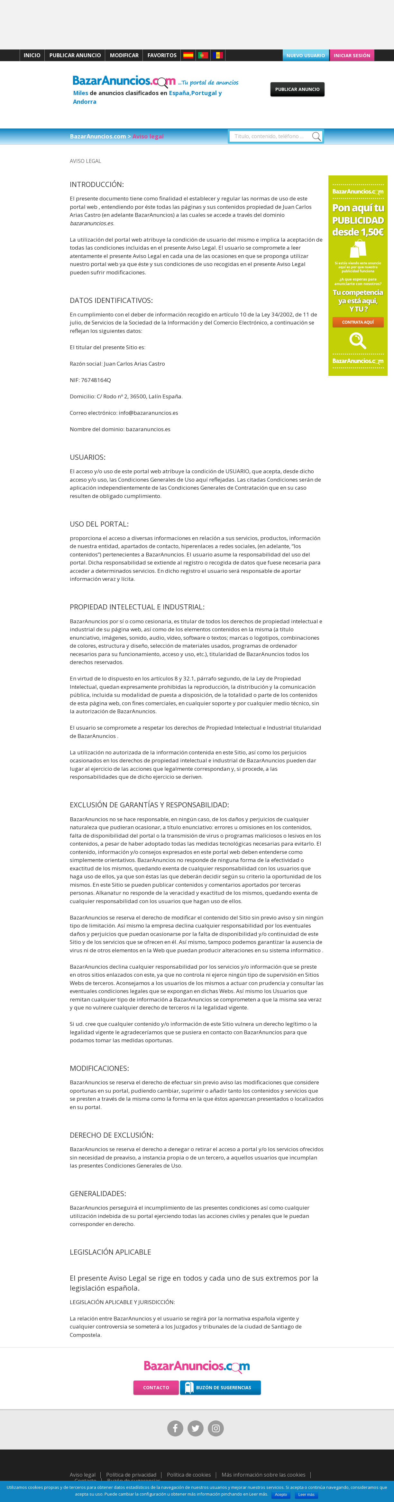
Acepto (281, 1494)
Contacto (156, 1387)
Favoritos (162, 55)
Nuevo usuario (309, 55)
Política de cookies (189, 1473)
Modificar (124, 55)
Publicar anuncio (75, 55)
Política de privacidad (131, 1473)
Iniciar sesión (354, 55)
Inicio (32, 55)
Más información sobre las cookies (264, 1473)
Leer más (306, 1494)
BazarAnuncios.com (98, 136)
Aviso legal (83, 1473)
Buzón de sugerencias (223, 1387)
